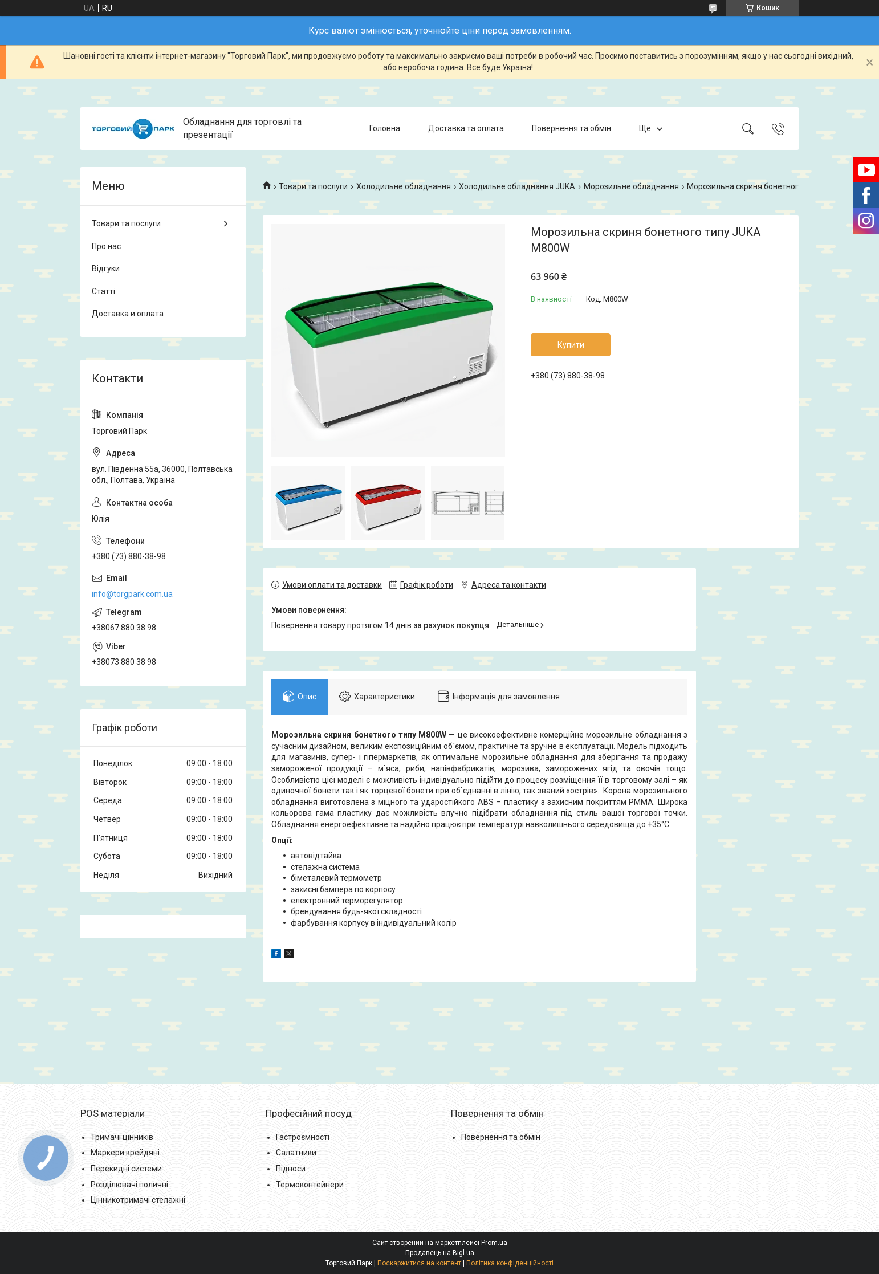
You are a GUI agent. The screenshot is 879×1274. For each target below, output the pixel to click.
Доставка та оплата (466, 128)
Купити (570, 344)
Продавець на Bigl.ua (439, 1253)
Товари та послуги (313, 186)
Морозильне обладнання (631, 186)
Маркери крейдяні (125, 1152)
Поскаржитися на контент (419, 1263)
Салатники (296, 1152)
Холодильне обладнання (403, 186)
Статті (103, 291)
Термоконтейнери (310, 1184)
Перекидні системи (126, 1168)
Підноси (291, 1168)
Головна (384, 128)
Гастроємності (302, 1137)
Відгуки (106, 268)
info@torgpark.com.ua (132, 594)
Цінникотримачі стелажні (138, 1199)
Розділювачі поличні (129, 1184)
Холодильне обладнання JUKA (517, 186)
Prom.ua (494, 1243)
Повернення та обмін (571, 128)
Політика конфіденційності (510, 1263)
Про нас (106, 246)
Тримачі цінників (122, 1137)
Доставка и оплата (128, 313)
